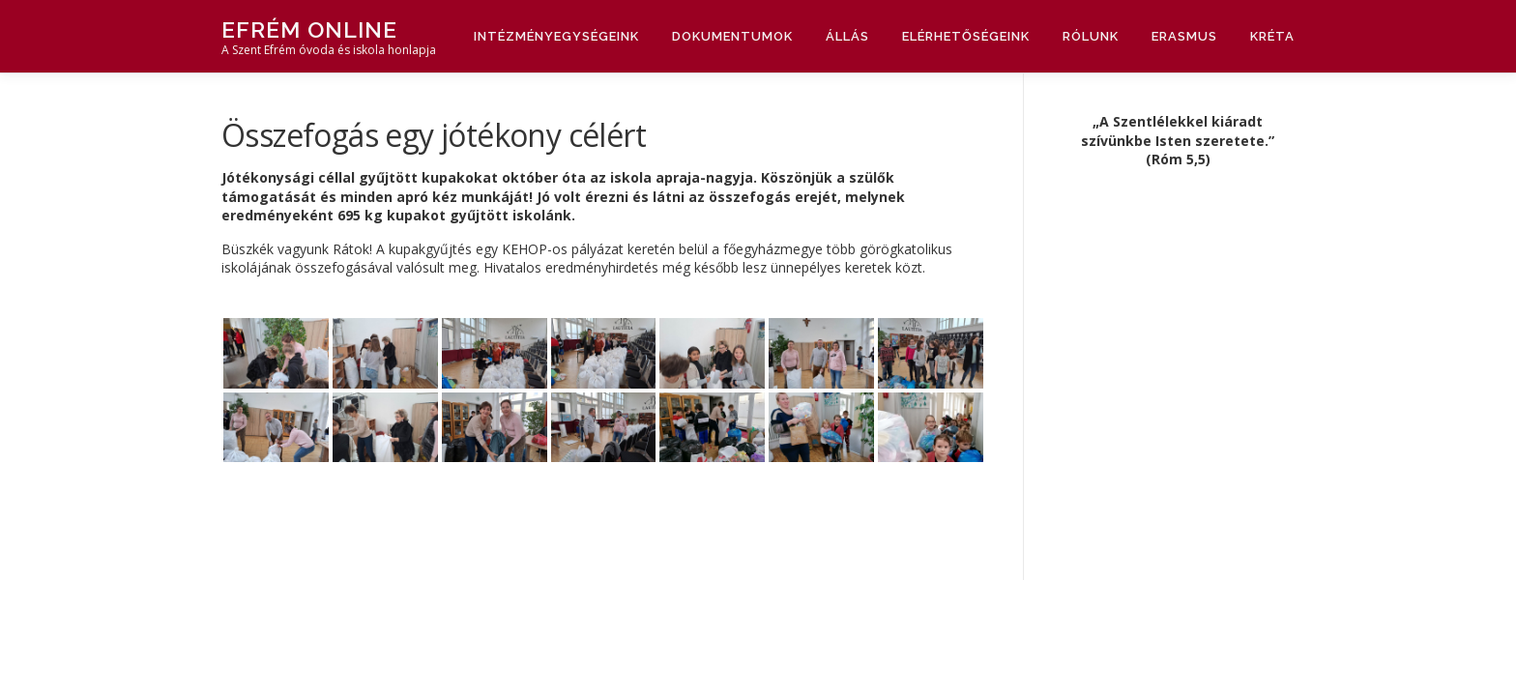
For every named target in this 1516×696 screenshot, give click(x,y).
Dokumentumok (732, 36)
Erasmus (1184, 36)
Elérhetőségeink (966, 36)
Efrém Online (309, 29)
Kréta (1272, 36)
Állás (847, 36)
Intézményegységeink (556, 36)
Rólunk (1091, 36)
